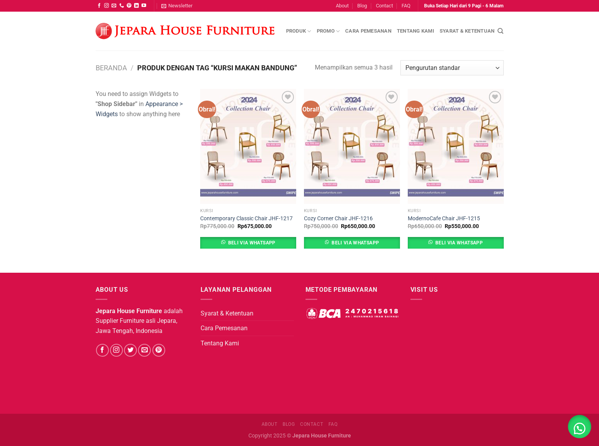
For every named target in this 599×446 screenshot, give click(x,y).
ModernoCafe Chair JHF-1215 (444, 218)
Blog (362, 6)
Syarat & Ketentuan (467, 31)
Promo (328, 31)
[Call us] (121, 6)
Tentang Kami (415, 31)
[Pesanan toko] (451, 67)
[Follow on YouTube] (143, 6)
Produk (298, 31)
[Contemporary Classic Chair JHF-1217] (248, 146)
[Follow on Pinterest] (129, 6)
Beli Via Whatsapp (252, 243)
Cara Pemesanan (368, 31)
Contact (384, 6)
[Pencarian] (500, 31)
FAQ (406, 6)
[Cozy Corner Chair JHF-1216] (352, 146)
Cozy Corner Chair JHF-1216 (338, 218)
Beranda (111, 68)
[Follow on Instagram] (106, 6)
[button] (579, 426)
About (342, 6)
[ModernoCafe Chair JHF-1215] (456, 146)
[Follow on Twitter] (130, 350)
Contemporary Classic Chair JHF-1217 (246, 218)
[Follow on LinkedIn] (136, 6)
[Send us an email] (114, 6)
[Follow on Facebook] (99, 6)
